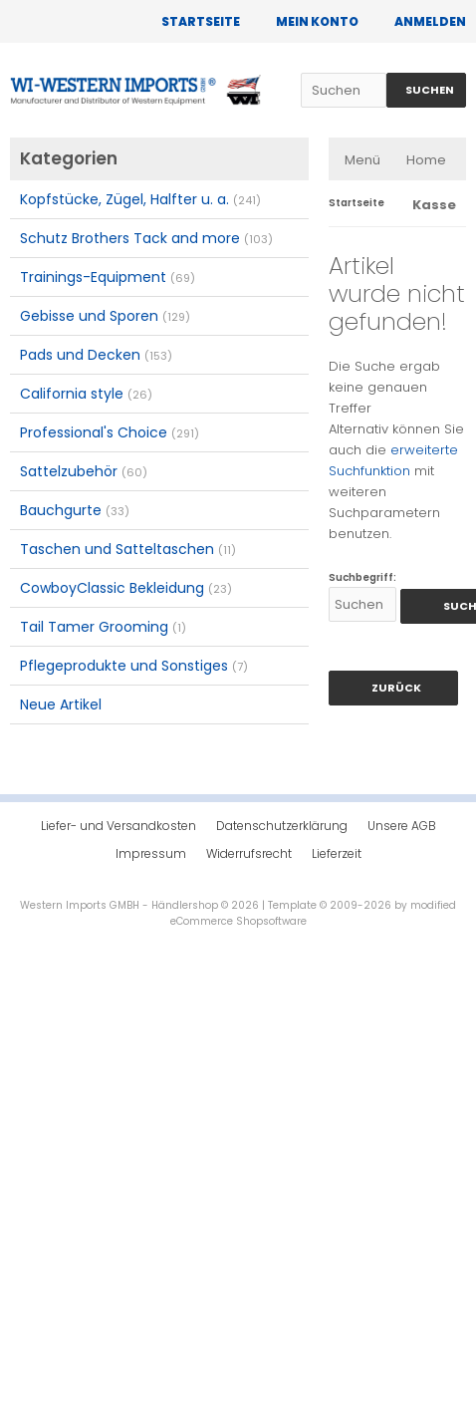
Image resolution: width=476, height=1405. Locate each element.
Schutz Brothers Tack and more (146, 238)
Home (426, 159)
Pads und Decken (96, 355)
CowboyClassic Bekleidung (126, 588)
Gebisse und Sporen (105, 316)
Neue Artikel (61, 704)
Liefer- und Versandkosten (118, 825)
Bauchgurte (74, 510)
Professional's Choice (109, 432)
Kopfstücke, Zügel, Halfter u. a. (140, 199)
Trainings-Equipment (107, 277)
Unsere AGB (401, 825)
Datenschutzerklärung (282, 825)
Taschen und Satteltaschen (128, 549)
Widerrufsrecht (249, 853)
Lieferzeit (336, 853)
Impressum (151, 853)
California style (86, 394)
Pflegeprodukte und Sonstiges (134, 666)
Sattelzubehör (83, 471)
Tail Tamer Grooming (103, 627)
